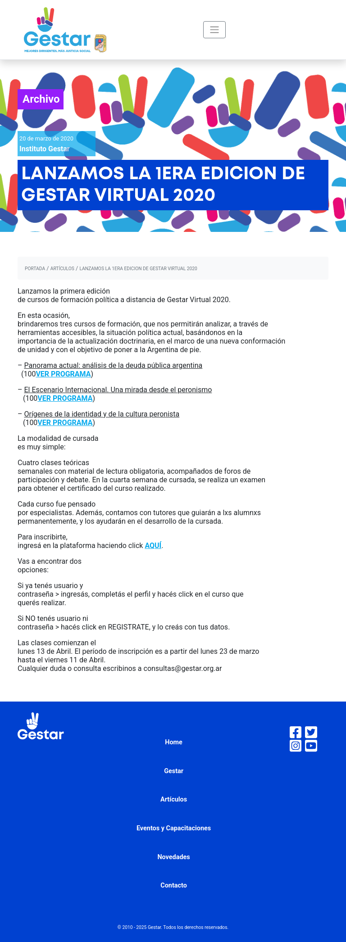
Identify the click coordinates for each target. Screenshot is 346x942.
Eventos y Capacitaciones (174, 828)
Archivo (41, 99)
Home (173, 742)
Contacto (173, 885)
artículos (62, 269)
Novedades (173, 857)
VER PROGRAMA (63, 374)
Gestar (173, 771)
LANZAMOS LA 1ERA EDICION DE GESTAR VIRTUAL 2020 (138, 269)
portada (35, 269)
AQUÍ (153, 545)
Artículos (173, 799)
